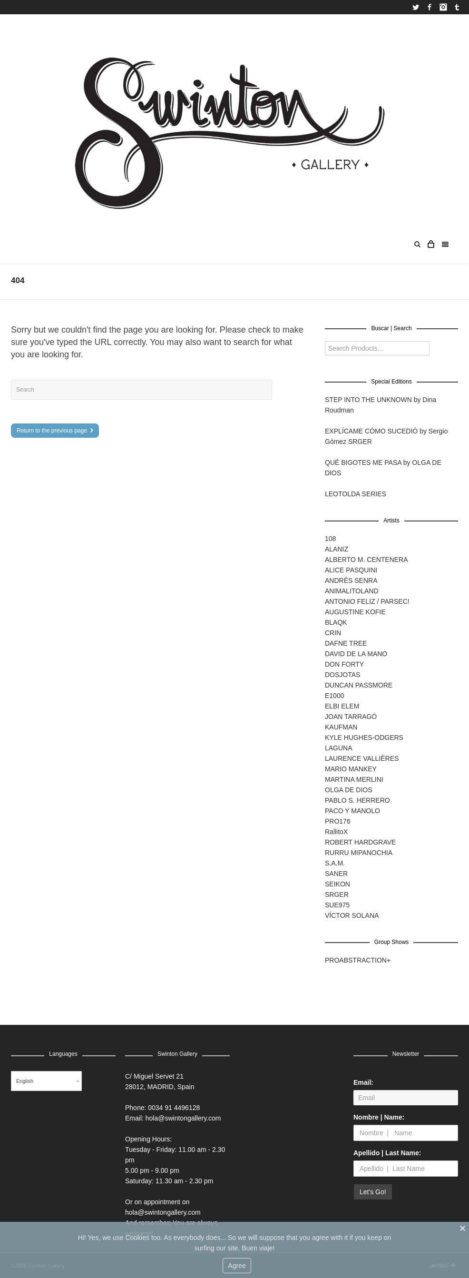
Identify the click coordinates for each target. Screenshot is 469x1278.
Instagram (443, 7)
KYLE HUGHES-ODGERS (364, 737)
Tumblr (457, 7)
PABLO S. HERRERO (357, 800)
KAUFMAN (341, 727)
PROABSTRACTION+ (358, 960)
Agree (236, 1265)
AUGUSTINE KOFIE (355, 612)
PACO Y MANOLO (352, 811)
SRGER (337, 894)
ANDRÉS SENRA (351, 580)
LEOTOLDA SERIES (355, 494)
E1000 (334, 695)
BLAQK (336, 622)
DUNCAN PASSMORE (358, 685)
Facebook (429, 7)
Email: (363, 1082)
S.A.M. (335, 863)
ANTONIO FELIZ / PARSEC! (367, 601)
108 (330, 538)
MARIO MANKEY (351, 769)
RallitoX (336, 832)
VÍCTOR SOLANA (352, 915)
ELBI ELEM (342, 706)
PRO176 (338, 821)
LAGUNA (338, 748)
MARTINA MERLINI (354, 779)
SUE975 (337, 905)
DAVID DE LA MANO (356, 654)
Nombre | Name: (378, 1117)
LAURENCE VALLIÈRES (362, 758)
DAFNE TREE (346, 643)
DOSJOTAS (342, 674)
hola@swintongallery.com (183, 1118)
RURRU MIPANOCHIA (358, 852)
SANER (336, 873)
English (24, 1081)
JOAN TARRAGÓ (351, 716)
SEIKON (337, 884)
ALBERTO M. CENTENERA (366, 559)
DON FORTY (344, 664)
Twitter (415, 7)
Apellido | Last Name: (387, 1153)
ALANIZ (336, 549)
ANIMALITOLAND (352, 591)
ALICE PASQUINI (351, 570)
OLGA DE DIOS (348, 790)
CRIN (333, 633)
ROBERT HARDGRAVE (360, 842)
